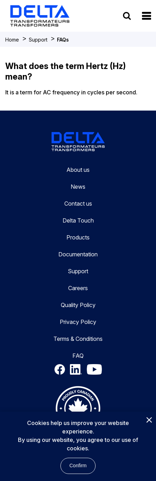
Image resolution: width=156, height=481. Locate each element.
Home (12, 40)
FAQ (78, 355)
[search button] (127, 16)
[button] (146, 16)
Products (78, 237)
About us (78, 169)
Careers (78, 288)
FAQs (63, 40)
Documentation (78, 254)
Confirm (77, 465)
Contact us (78, 203)
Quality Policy (78, 304)
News (78, 186)
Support (38, 40)
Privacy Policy (78, 321)
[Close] (149, 420)
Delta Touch (78, 220)
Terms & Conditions (78, 338)
